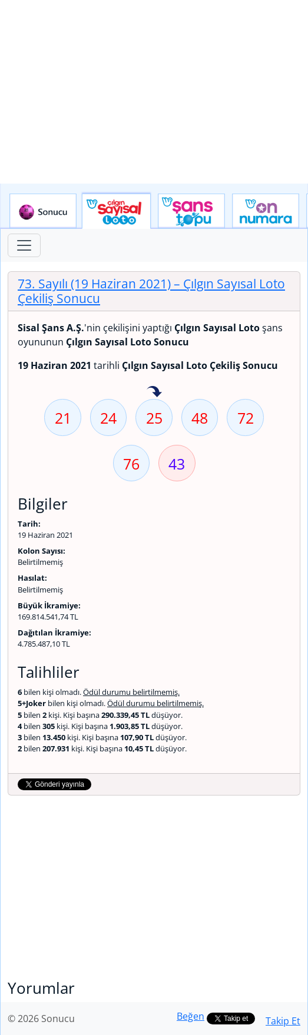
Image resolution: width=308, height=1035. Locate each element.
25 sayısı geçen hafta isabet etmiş (154, 392)
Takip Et (283, 1020)
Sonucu (43, 211)
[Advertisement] (154, 91)
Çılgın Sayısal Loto (116, 211)
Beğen (190, 1016)
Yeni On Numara (265, 211)
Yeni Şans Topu (191, 211)
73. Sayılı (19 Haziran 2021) (151, 291)
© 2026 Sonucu (41, 1018)
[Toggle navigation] (24, 245)
